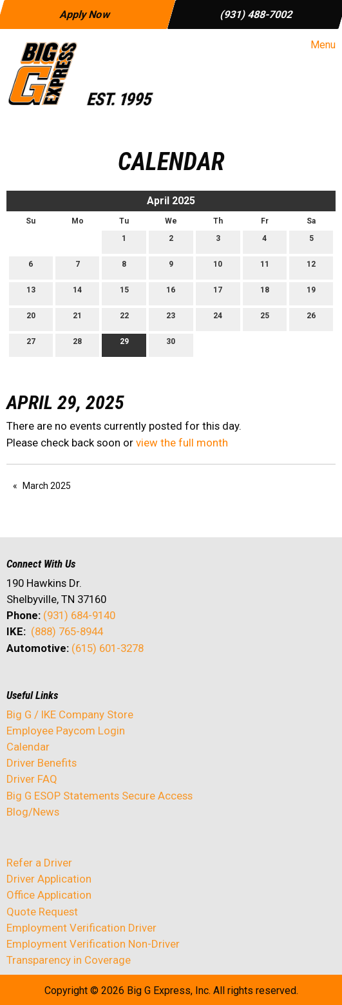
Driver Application (48, 878)
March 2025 (47, 486)
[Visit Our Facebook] (16, 682)
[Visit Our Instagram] (99, 682)
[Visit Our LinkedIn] (58, 682)
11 (264, 267)
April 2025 (171, 201)
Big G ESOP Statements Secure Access (99, 795)
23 (170, 318)
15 (124, 292)
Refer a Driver (39, 862)
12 (311, 267)
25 (264, 318)
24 (217, 318)
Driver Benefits (42, 762)
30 (170, 344)
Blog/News (32, 811)
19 (311, 292)
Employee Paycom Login (65, 730)
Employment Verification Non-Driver (93, 943)
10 (217, 267)
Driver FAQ (31, 778)
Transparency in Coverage (68, 959)
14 (77, 292)
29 (124, 344)
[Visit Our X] (37, 682)
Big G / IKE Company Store (69, 714)
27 (30, 344)
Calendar (28, 746)
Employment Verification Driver (81, 927)
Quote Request (42, 911)
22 (124, 318)
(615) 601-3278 (107, 648)
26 (311, 318)
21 (77, 318)
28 (77, 344)
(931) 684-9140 (79, 615)
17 (217, 292)
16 (170, 292)
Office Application (50, 894)
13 (30, 292)
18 (264, 292)
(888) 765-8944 (67, 631)
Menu (317, 45)
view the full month (182, 442)
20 (30, 318)
